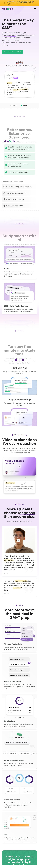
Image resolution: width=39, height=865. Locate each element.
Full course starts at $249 (12, 52)
